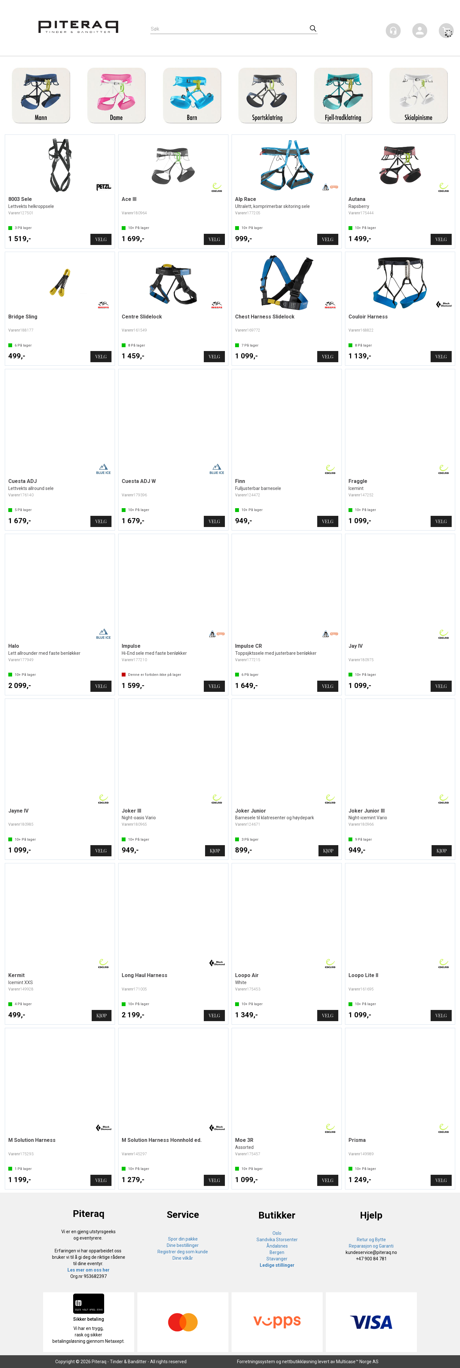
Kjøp (215, 851)
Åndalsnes (277, 1246)
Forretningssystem (256, 1361)
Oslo (276, 1233)
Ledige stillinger (277, 1265)
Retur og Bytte (371, 1239)
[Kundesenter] (393, 31)
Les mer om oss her (88, 1269)
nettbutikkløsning (299, 1361)
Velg (100, 239)
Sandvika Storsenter (277, 1239)
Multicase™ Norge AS (357, 1361)
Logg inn (420, 32)
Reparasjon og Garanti (371, 1246)
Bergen (277, 1252)
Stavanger (277, 1258)
